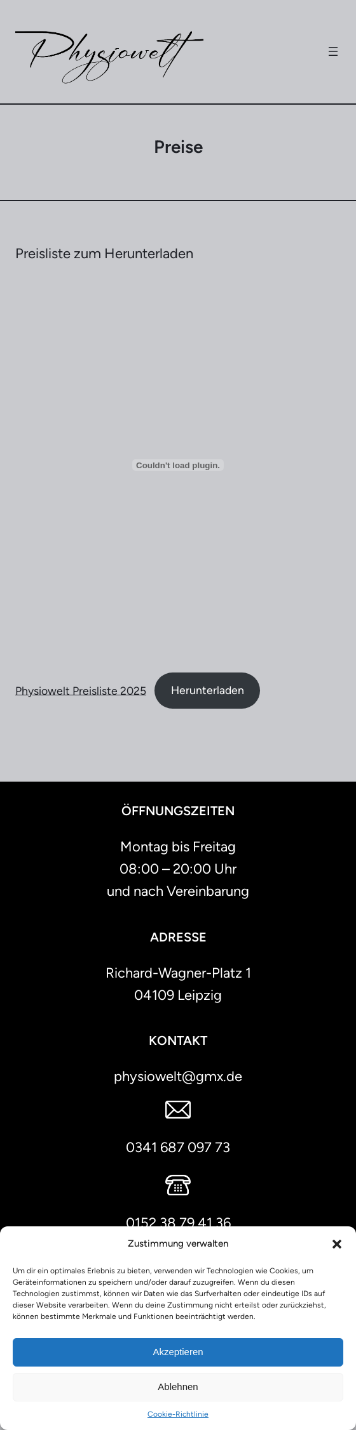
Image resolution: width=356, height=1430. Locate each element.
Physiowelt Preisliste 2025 (80, 690)
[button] (337, 1244)
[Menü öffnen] (333, 51)
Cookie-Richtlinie (178, 1414)
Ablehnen (178, 1386)
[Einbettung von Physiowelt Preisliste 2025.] (178, 465)
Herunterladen (207, 690)
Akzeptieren (178, 1351)
